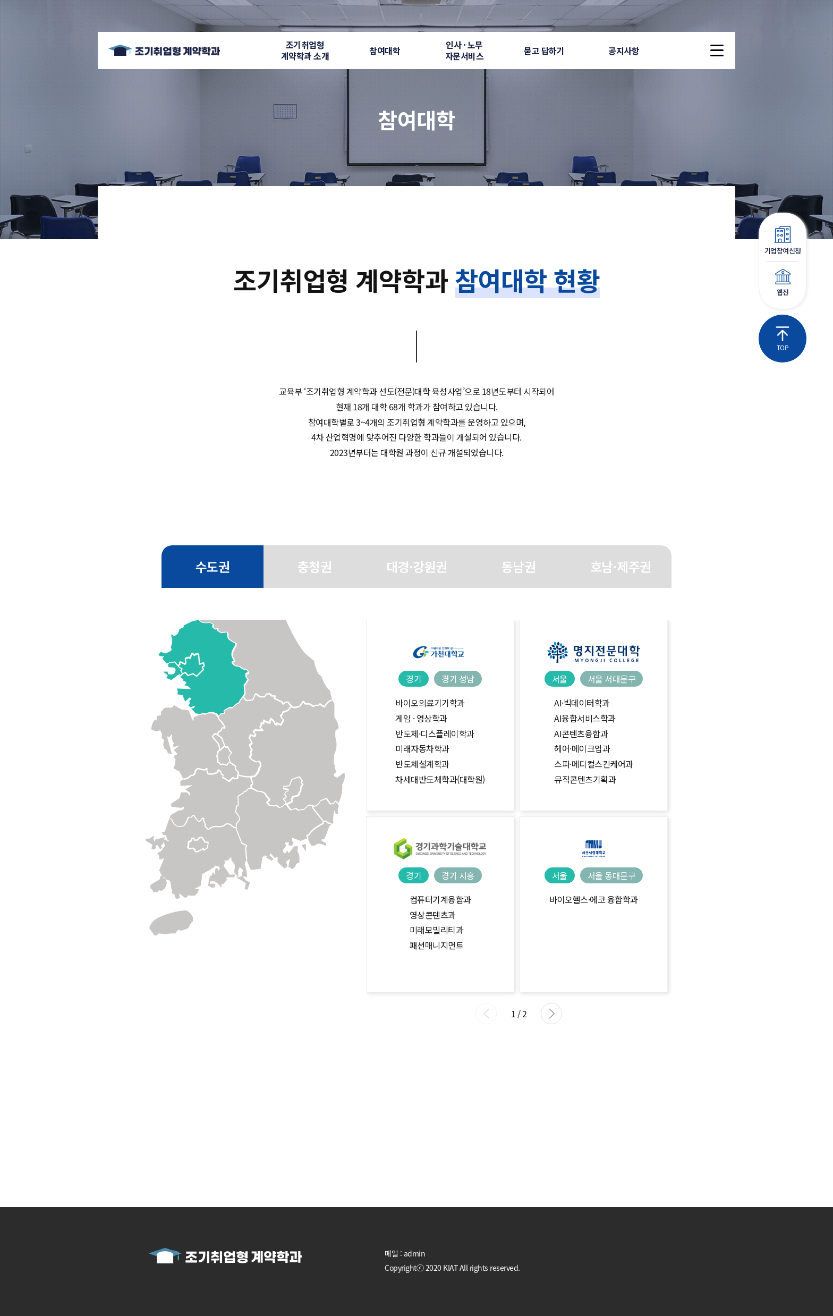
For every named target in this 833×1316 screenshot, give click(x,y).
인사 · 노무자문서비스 (464, 50)
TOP (782, 339)
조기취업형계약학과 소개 (305, 50)
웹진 (782, 283)
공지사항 (623, 50)
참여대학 (384, 50)
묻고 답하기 (544, 50)
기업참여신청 (782, 241)
